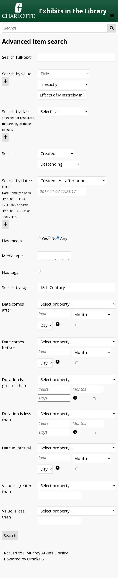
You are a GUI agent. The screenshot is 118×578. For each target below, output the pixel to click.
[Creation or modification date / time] (50, 180)
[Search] (54, 28)
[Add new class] (5, 137)
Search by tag (15, 287)
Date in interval (16, 448)
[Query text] (62, 94)
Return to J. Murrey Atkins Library (36, 553)
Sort (6, 153)
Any (62, 238)
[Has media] (39, 237)
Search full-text (16, 57)
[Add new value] (5, 81)
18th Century (77, 287)
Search (111, 28)
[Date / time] (62, 191)
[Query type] (63, 84)
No (52, 238)
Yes (43, 238)
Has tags (10, 272)
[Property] (64, 73)
